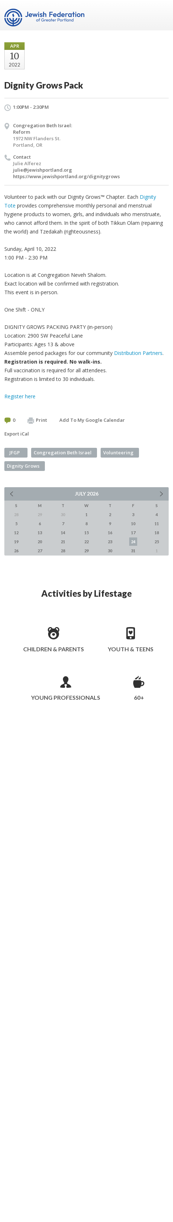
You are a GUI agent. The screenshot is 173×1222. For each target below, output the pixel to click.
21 (63, 541)
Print (37, 420)
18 (157, 532)
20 (40, 541)
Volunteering (118, 452)
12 (16, 532)
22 (86, 541)
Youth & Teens (130, 649)
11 (157, 523)
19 (16, 541)
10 (133, 523)
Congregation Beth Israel (63, 452)
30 (110, 550)
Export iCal (16, 433)
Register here (19, 396)
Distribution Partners (138, 353)
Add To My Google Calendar (92, 420)
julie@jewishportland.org (42, 170)
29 (86, 550)
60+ (139, 697)
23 (110, 541)
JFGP (14, 452)
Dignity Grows (23, 466)
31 (133, 550)
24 (133, 541)
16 (110, 532)
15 (86, 532)
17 (133, 532)
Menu (160, 15)
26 (16, 550)
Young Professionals (65, 697)
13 (40, 532)
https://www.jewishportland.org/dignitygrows (66, 176)
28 (63, 550)
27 (40, 550)
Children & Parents (53, 649)
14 (63, 532)
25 (157, 541)
